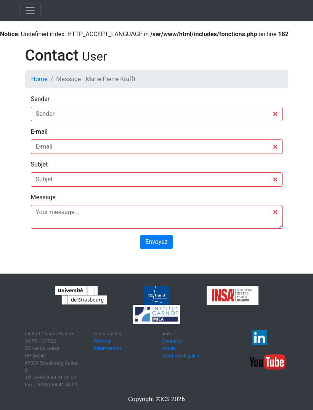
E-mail (39, 131)
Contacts (172, 341)
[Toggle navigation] (30, 10)
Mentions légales (180, 356)
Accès (169, 348)
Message (43, 197)
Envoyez (156, 241)
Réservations (108, 348)
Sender (40, 98)
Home (39, 79)
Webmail (103, 341)
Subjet (39, 164)
